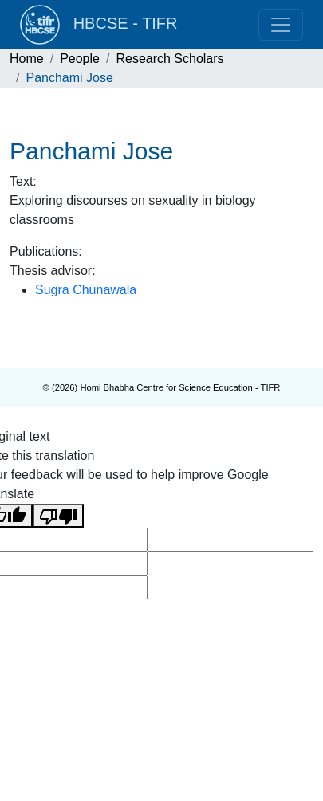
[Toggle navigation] (280, 25)
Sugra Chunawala (85, 289)
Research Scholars (169, 58)
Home (27, 58)
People (80, 58)
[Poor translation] (58, 516)
